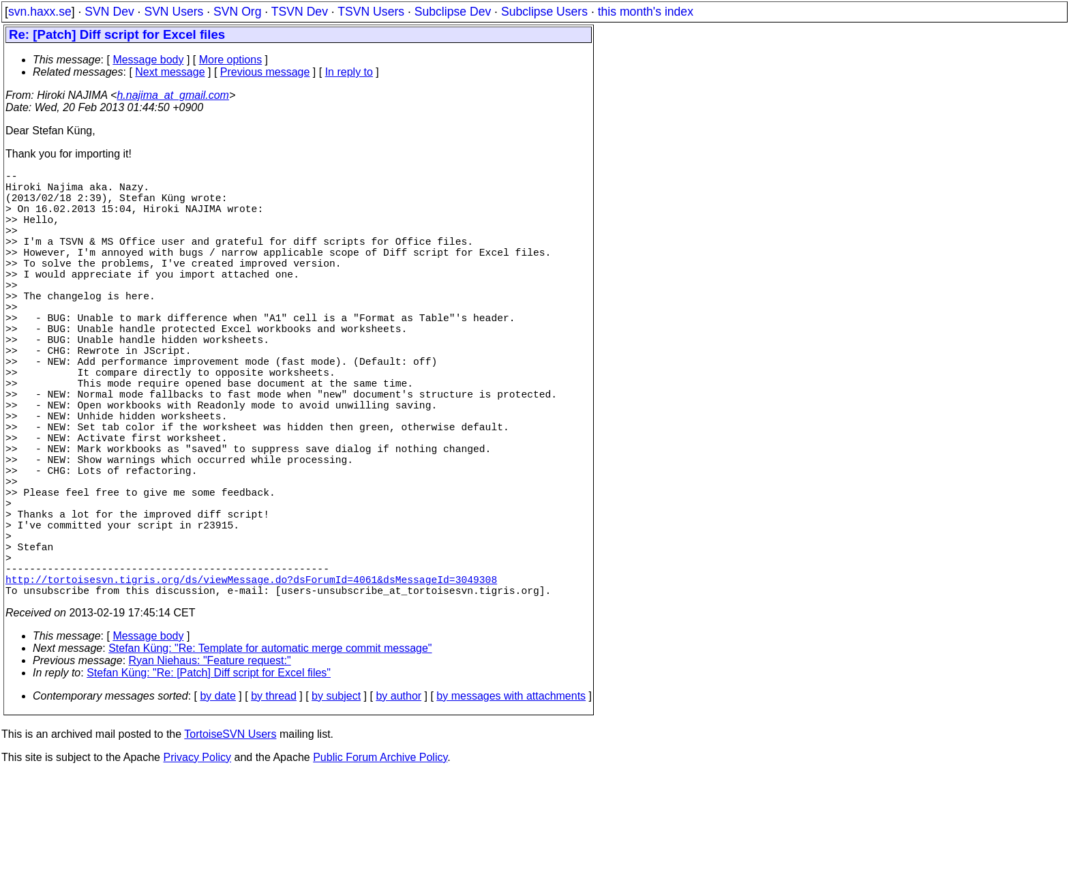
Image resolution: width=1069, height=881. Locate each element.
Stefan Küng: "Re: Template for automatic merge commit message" (270, 754)
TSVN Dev (299, 11)
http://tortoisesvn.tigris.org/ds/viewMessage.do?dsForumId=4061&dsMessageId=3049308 (251, 682)
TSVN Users (370, 11)
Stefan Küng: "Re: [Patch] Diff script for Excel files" (209, 779)
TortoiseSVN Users (230, 840)
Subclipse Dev (453, 11)
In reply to (349, 72)
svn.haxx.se (40, 11)
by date (217, 802)
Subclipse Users (544, 11)
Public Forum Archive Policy (380, 863)
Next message (170, 72)
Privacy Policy (197, 863)
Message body (147, 59)
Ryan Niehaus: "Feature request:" (210, 767)
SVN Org (237, 11)
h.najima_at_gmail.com (173, 95)
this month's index (645, 11)
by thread (274, 802)
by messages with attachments (511, 802)
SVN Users (173, 11)
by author (398, 802)
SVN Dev (109, 11)
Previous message (265, 72)
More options (230, 59)
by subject (336, 802)
